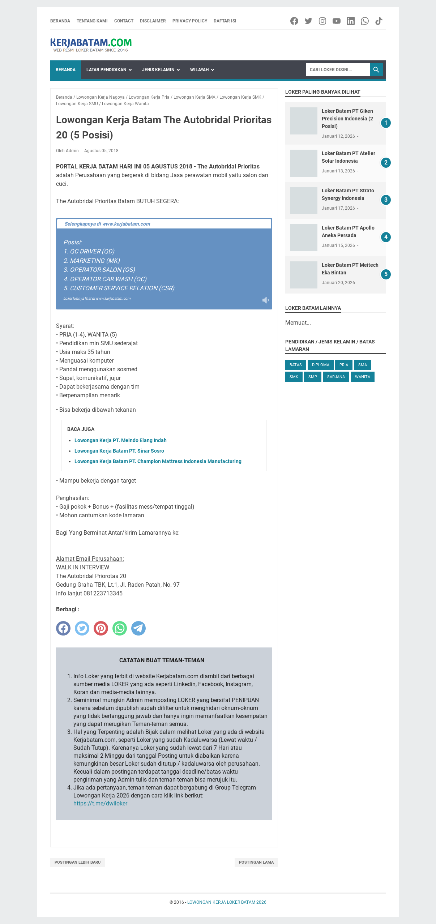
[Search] (338, 69)
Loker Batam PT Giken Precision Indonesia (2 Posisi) (347, 118)
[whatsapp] (119, 628)
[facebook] (63, 628)
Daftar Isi (225, 20)
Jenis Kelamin (158, 69)
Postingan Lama (256, 862)
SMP (312, 377)
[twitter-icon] (309, 21)
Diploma (320, 365)
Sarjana (336, 377)
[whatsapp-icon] (365, 21)
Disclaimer (153, 20)
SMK (294, 377)
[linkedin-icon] (351, 21)
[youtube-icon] (337, 21)
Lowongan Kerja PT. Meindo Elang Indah (120, 440)
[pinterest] (101, 628)
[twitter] (82, 628)
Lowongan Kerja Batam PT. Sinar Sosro (119, 451)
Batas (296, 365)
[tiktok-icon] (379, 21)
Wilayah (199, 69)
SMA (362, 365)
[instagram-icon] (323, 21)
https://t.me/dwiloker (100, 803)
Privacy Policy (189, 20)
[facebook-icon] (294, 21)
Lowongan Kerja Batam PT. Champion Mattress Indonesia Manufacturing (157, 461)
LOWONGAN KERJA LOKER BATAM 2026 (226, 902)
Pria (343, 365)
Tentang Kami (92, 20)
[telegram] (138, 628)
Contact (123, 20)
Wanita (362, 377)
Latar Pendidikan (106, 69)
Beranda (60, 20)
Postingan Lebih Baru (78, 862)
